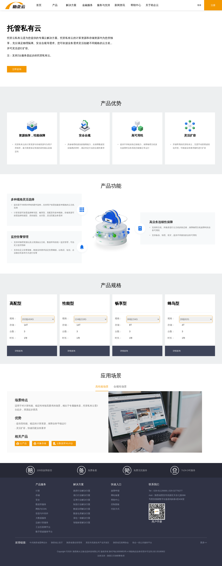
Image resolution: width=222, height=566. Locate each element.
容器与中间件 (42, 513)
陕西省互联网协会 (121, 542)
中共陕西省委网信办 (38, 542)
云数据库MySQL (65, 443)
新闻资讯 (120, 5)
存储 (38, 495)
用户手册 (157, 521)
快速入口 (116, 484)
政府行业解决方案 (81, 490)
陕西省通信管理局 (74, 542)
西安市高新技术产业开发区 (97, 542)
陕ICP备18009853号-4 (119, 551)
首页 (38, 5)
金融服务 (87, 5)
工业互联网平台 (43, 527)
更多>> (203, 542)
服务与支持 (103, 5)
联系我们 (154, 484)
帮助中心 (136, 5)
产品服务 (41, 484)
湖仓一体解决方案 (81, 518)
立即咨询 (16, 69)
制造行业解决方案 (81, 504)
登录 (199, 5)
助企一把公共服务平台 (142, 542)
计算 (38, 490)
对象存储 (41, 443)
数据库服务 (41, 504)
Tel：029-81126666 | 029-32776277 (166, 490)
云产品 (23, 443)
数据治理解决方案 (81, 509)
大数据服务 (41, 518)
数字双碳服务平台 (44, 531)
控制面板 (115, 504)
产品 (55, 5)
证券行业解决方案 (81, 500)
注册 (213, 5)
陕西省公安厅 (57, 542)
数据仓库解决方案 (81, 513)
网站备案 (115, 495)
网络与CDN (41, 509)
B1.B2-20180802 (157, 551)
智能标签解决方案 (81, 522)
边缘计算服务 (42, 522)
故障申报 (115, 490)
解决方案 (71, 5)
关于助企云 (152, 5)
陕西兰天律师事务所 (116, 556)
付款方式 (115, 509)
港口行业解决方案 (81, 495)
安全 (38, 500)
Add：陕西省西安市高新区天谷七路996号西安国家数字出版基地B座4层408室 (167, 497)
